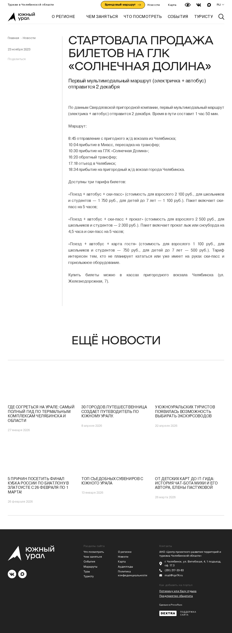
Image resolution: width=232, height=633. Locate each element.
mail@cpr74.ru (174, 575)
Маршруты (90, 566)
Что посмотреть (94, 552)
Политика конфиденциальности (132, 573)
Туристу (89, 576)
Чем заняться (93, 556)
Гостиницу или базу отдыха (178, 591)
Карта (172, 5)
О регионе (63, 16)
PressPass (176, 605)
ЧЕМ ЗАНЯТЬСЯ (102, 16)
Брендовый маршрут (123, 4)
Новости (153, 5)
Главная (13, 38)
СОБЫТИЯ (178, 16)
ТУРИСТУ (203, 16)
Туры (87, 571)
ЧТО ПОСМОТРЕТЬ (143, 16)
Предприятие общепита (176, 596)
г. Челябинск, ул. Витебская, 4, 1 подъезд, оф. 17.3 (193, 563)
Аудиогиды (125, 566)
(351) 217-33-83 (174, 570)
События (89, 561)
